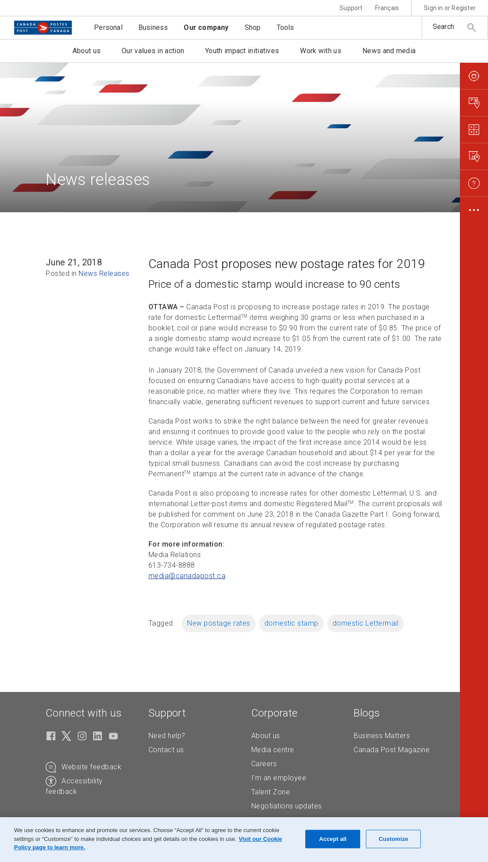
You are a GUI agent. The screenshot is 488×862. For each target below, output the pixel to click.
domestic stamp (291, 623)
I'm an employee (279, 778)
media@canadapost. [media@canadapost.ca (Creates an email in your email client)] (187, 576)
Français (387, 7)
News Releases (104, 273)
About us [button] (86, 51)
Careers (264, 764)
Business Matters (382, 736)
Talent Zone (270, 792)
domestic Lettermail (366, 623)
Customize (393, 839)
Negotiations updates (286, 806)
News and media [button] (389, 51)
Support (351, 7)
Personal (108, 27)
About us (265, 736)
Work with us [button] (320, 51)
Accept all (333, 839)
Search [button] (443, 26)
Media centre (272, 750)
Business (153, 27)
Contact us (166, 750)
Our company (206, 27)
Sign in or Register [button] (450, 7)
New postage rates (218, 623)
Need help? (166, 736)
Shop (253, 27)
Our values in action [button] (153, 51)
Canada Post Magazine (392, 750)
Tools (285, 27)
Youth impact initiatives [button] (242, 51)
